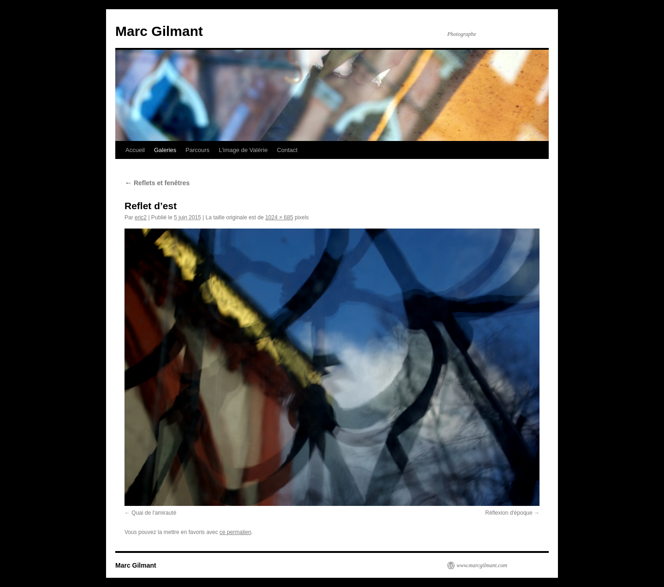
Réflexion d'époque (508, 513)
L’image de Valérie (243, 150)
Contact (287, 150)
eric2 (141, 217)
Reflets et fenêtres (157, 183)
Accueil (135, 150)
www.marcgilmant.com (481, 565)
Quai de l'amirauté (153, 513)
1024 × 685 (279, 217)
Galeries (165, 150)
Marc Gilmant (159, 31)
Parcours (197, 150)
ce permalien (235, 532)
